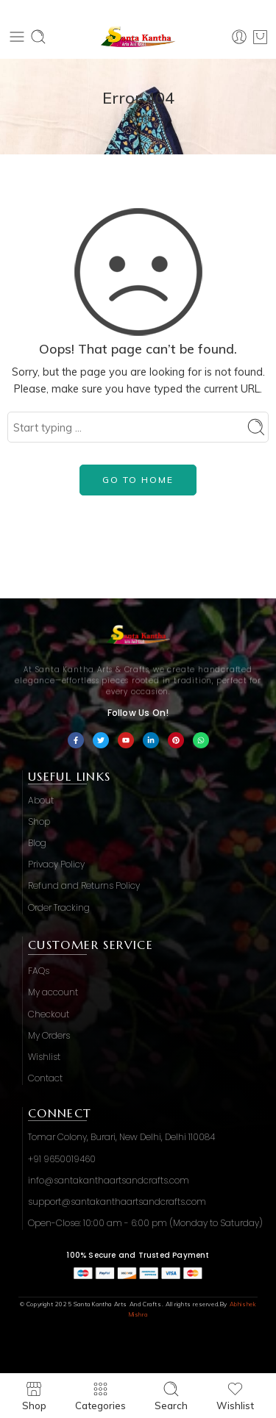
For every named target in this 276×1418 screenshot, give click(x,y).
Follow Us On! (138, 712)
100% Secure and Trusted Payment (137, 1255)
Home (138, 118)
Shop (34, 1396)
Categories (100, 1396)
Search (171, 1396)
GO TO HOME (138, 479)
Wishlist (235, 1396)
